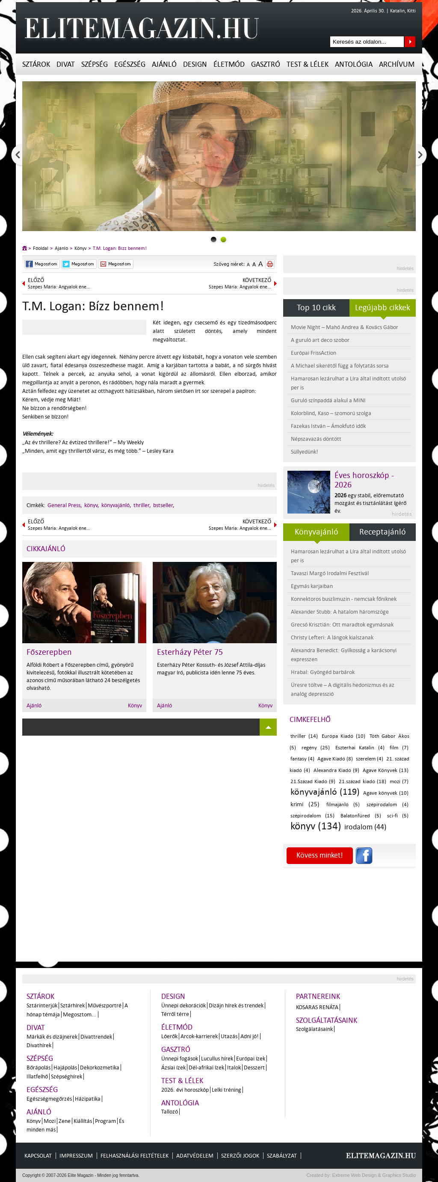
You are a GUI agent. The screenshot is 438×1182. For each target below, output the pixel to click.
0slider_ (213, 239)
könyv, (91, 505)
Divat (65, 64)
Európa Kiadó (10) (343, 736)
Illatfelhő (37, 1076)
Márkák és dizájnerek (52, 1037)
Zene (65, 1121)
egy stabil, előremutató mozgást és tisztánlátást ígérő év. (370, 503)
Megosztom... (80, 1014)
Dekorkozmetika (99, 1067)
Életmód (229, 64)
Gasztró (265, 64)
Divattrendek (96, 1037)
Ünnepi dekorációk (183, 1005)
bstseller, (164, 505)
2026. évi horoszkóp (185, 1090)
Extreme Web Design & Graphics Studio (373, 1175)
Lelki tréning (226, 1090)
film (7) (399, 748)
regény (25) (316, 748)
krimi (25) (305, 804)
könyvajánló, (116, 505)
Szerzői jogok (240, 1155)
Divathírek (39, 1045)
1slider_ (223, 239)
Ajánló (164, 64)
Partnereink (318, 996)
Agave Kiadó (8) (335, 759)
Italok (234, 1067)
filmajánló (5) (343, 805)
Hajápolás (65, 1067)
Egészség (129, 64)
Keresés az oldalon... (410, 41)
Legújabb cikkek (382, 307)
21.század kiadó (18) (362, 781)
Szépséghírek (66, 1076)
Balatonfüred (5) (360, 816)
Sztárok (36, 64)
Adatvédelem (194, 1155)
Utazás (229, 1036)
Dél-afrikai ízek (206, 1067)
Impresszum (76, 1155)
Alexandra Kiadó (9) (336, 770)
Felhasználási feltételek (135, 1155)
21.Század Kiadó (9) (312, 781)
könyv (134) (315, 826)
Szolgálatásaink (314, 1029)
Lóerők (169, 1036)
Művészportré (104, 1005)
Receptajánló (382, 532)
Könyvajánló (316, 532)
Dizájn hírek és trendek (236, 1005)
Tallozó (169, 1111)
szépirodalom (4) (387, 805)
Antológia (354, 64)
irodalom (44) (365, 827)
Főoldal (40, 248)
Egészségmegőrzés (49, 1099)
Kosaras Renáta (317, 1007)
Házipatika (88, 1099)
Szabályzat (282, 1155)
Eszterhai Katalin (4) (360, 748)
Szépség (94, 64)
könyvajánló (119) (325, 792)
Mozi (50, 1121)
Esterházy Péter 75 (190, 652)
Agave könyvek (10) (385, 793)
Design (195, 64)
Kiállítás (83, 1121)
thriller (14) (304, 736)
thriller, (142, 505)
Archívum (396, 64)
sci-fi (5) (397, 816)
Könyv (80, 248)
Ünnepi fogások (179, 1058)
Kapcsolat (38, 1155)
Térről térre (175, 1014)
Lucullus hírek (217, 1058)
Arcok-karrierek (199, 1036)
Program (105, 1121)
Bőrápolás (38, 1067)
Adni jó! (249, 1036)
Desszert (254, 1067)
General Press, (64, 505)
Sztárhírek (72, 1005)
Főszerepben (49, 652)
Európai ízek (250, 1058)
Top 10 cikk (316, 307)
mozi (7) (399, 781)
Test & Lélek (307, 64)
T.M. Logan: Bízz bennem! (120, 248)
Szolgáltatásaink (326, 1020)
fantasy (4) (302, 759)
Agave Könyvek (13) (385, 770)
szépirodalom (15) (312, 816)
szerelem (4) (369, 759)
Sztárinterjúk (42, 1005)
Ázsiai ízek (173, 1067)
